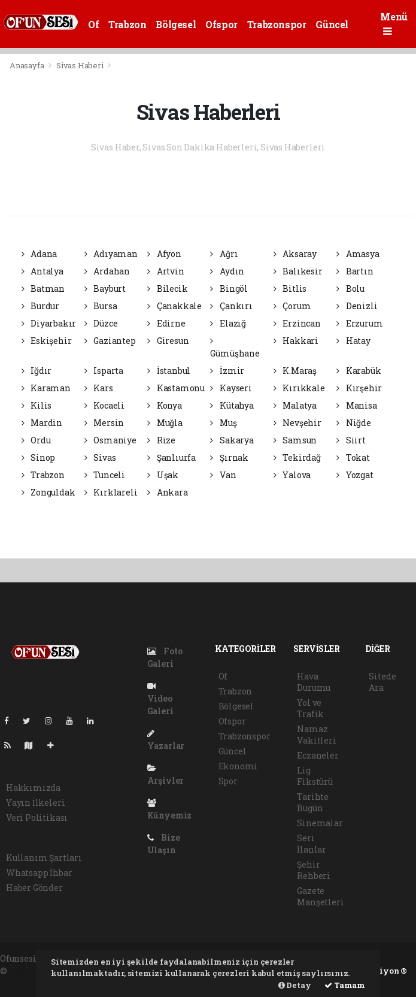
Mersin (104, 422)
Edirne (166, 323)
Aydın (227, 271)
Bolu (350, 288)
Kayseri (230, 388)
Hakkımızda (33, 787)
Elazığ (227, 323)
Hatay (353, 340)
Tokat (353, 457)
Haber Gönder (34, 887)
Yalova (292, 475)
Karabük (358, 370)
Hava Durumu (313, 681)
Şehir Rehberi (313, 870)
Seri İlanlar (311, 843)
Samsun (295, 440)
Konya (164, 405)
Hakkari (296, 340)
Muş (223, 422)
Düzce (101, 323)
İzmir (227, 370)
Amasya (357, 253)
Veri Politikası (37, 817)
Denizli (356, 306)
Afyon (164, 253)
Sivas (100, 457)
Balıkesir (298, 271)
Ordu (36, 440)
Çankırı (231, 306)
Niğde (353, 422)
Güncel (331, 24)
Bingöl (228, 288)
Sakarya (231, 440)
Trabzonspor (276, 24)
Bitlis (290, 288)
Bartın (354, 271)
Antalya (42, 271)
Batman (43, 288)
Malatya (295, 405)
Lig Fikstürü (314, 776)
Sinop (39, 457)
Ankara (167, 492)
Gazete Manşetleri (320, 896)
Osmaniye (110, 440)
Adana (39, 253)
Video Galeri (160, 699)
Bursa (100, 306)
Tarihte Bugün (313, 802)
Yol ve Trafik (310, 708)
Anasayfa (27, 65)
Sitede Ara (382, 681)
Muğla (165, 422)
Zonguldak (48, 492)
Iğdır (37, 370)
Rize (161, 440)
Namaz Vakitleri (316, 734)
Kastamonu (176, 388)
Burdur (40, 306)
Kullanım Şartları (44, 857)
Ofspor (221, 24)
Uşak (162, 475)
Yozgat (354, 475)
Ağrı (224, 253)
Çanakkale (174, 306)
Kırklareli (111, 492)
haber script (25, 983)
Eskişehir (47, 340)
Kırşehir (359, 388)
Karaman (46, 388)
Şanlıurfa (171, 457)
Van (223, 475)
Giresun (168, 340)
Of (93, 24)
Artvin (165, 271)
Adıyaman (111, 253)
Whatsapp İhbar (39, 872)
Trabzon (127, 24)
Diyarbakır (49, 323)
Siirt (351, 440)
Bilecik (167, 288)
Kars (98, 388)
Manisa (356, 405)
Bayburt (105, 288)
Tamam (344, 985)
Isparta (103, 370)
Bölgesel (176, 24)
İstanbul (168, 370)
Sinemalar (319, 823)
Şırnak (229, 457)
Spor (228, 781)
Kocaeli (104, 405)
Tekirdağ (297, 457)
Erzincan (297, 323)
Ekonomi (238, 766)
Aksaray (295, 253)
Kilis (37, 405)
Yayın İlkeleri (35, 802)
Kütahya (231, 405)
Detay (294, 985)
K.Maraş (295, 370)
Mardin (42, 422)
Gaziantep (110, 340)
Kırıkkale (299, 388)
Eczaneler (317, 755)
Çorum (292, 306)
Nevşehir (297, 422)
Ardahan (107, 271)
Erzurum (359, 323)
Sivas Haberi (80, 65)
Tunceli (104, 475)
